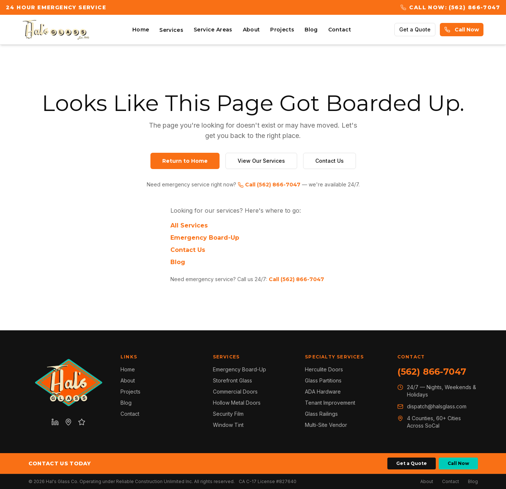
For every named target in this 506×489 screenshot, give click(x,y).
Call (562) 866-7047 (269, 184)
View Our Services (261, 161)
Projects (282, 29)
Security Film (228, 414)
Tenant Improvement (330, 402)
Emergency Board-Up (204, 237)
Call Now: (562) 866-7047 (450, 7)
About (251, 29)
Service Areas (213, 29)
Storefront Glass (232, 380)
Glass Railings (321, 414)
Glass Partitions (323, 380)
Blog (311, 29)
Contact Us (329, 161)
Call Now (461, 29)
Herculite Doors (324, 369)
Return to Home (185, 161)
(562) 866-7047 (431, 371)
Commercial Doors (235, 391)
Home (140, 29)
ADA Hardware (323, 391)
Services (171, 30)
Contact (339, 29)
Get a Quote (415, 29)
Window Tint (228, 425)
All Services (189, 225)
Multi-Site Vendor (326, 425)
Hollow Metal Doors (237, 402)
